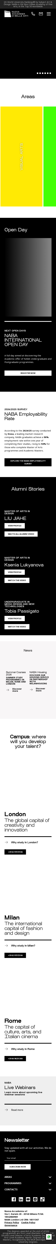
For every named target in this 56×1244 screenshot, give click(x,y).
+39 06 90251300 (15, 1058)
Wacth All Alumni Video (21, 534)
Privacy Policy (11, 1222)
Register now (28, 373)
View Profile (14, 525)
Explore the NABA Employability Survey (28, 462)
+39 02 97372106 (15, 852)
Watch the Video (17, 580)
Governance (10, 1225)
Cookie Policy (28, 1222)
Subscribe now (17, 1166)
